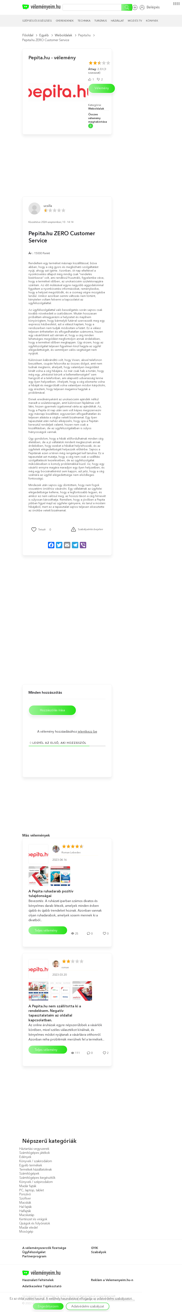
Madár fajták (27, 1187)
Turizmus (100, 20)
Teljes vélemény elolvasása (45, 932)
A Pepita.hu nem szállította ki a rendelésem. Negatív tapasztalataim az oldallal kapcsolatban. (54, 1014)
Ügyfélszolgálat (34, 1253)
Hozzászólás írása (54, 711)
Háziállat (117, 20)
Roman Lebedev (71, 853)
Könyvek (152, 20)
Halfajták (25, 1212)
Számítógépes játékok (34, 1154)
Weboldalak (63, 35)
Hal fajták (25, 1207)
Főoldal (27, 35)
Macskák (25, 1203)
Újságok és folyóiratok (34, 1224)
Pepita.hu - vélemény (52, 57)
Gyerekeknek (65, 20)
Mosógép (26, 1232)
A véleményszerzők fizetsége (44, 1249)
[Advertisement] (52, 160)
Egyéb (44, 35)
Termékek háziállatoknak (35, 1170)
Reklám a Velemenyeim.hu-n (112, 1281)
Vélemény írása (102, 89)
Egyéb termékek (30, 1166)
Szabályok (98, 1253)
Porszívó (25, 1195)
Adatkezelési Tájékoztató (42, 1287)
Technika (84, 20)
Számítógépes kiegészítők (37, 1179)
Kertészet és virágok (33, 1220)
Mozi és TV (135, 20)
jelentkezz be (87, 732)
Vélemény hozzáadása (134, 7)
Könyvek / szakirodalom (35, 1162)
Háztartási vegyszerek (34, 1149)
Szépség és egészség (37, 20)
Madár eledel (28, 1228)
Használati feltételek (38, 1281)
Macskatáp (26, 1216)
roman (65, 968)
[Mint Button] (38, 529)
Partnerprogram (34, 1257)
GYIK (94, 1249)
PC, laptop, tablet (31, 1191)
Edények (25, 1158)
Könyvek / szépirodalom (36, 1183)
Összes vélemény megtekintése (97, 118)
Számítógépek (29, 1174)
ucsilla (47, 206)
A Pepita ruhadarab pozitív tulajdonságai (50, 894)
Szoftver (25, 1199)
